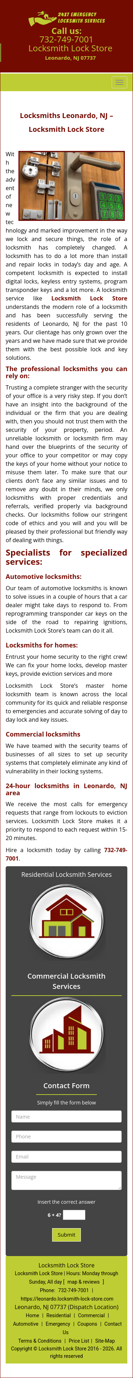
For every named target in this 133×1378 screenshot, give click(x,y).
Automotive (26, 1324)
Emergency (58, 1324)
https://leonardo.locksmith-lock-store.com (67, 1299)
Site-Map (105, 1341)
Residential (58, 1315)
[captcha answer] (74, 1215)
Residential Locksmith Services (66, 874)
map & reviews (84, 1282)
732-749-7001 (66, 39)
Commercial (91, 1315)
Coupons (87, 1324)
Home (32, 1315)
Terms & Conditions (39, 1341)
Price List (79, 1341)
